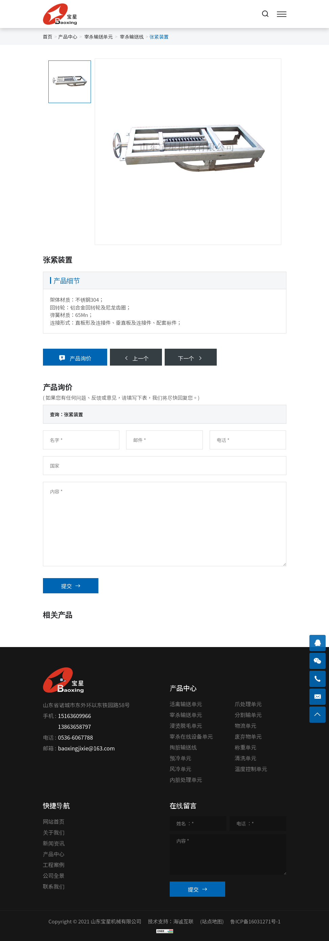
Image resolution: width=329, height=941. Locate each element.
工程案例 (54, 865)
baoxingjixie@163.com (86, 748)
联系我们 (54, 886)
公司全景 (54, 875)
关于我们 (54, 832)
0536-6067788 (75, 737)
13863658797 (74, 726)
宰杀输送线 (132, 36)
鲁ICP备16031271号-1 (255, 921)
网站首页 (54, 821)
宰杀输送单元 (98, 36)
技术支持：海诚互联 (170, 921)
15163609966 (74, 716)
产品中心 (67, 36)
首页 (47, 36)
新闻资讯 (54, 843)
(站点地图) (212, 921)
